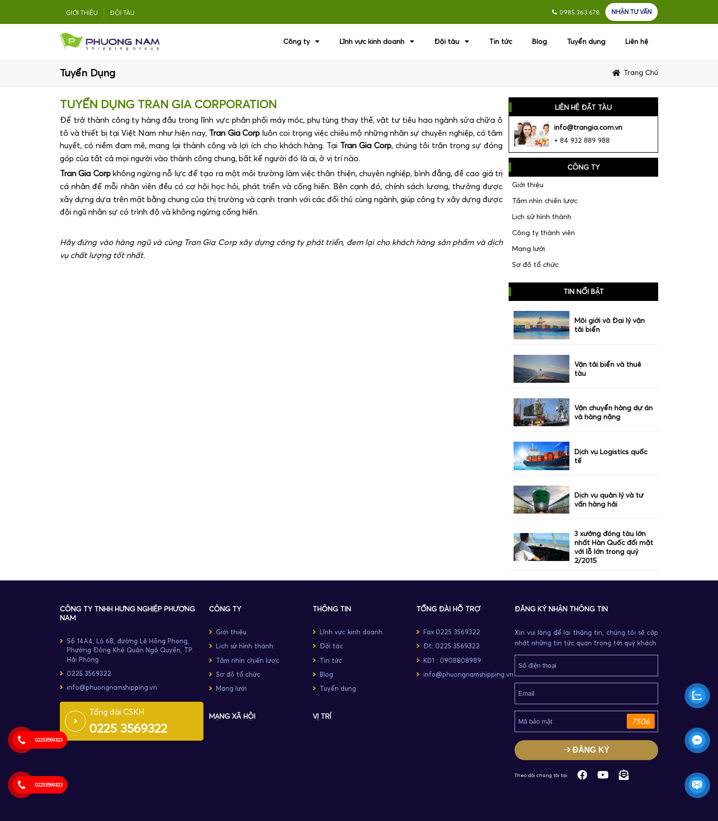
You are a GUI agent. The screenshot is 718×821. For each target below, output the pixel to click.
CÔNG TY (225, 608)
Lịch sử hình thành (541, 216)
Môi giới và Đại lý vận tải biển (609, 325)
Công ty (301, 41)
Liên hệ (636, 41)
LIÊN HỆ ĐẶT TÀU (583, 107)
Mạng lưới (528, 248)
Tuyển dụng (586, 41)
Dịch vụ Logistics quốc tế (610, 456)
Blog (539, 41)
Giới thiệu (82, 12)
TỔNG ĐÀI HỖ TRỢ (448, 608)
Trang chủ (641, 72)
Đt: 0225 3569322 (451, 646)
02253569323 (48, 740)
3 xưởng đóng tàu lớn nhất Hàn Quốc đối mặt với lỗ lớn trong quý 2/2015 (613, 547)
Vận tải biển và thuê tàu (607, 369)
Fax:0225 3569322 (451, 632)
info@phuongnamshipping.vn (112, 687)
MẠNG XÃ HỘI (232, 716)
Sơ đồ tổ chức (535, 264)
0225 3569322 (89, 673)
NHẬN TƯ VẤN (631, 11)
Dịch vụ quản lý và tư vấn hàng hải (608, 500)
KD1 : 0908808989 (452, 660)
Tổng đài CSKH (117, 712)
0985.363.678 (579, 12)
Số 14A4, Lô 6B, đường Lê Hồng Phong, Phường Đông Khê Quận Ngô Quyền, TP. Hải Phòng (130, 650)
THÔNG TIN (332, 608)
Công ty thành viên (543, 232)
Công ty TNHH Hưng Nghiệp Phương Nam (127, 613)
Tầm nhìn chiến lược (544, 200)
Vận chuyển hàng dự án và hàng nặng (613, 412)
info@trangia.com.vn (588, 127)
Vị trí (322, 716)
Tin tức (500, 41)
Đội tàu (122, 12)
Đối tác (331, 646)
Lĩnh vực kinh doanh (377, 41)
